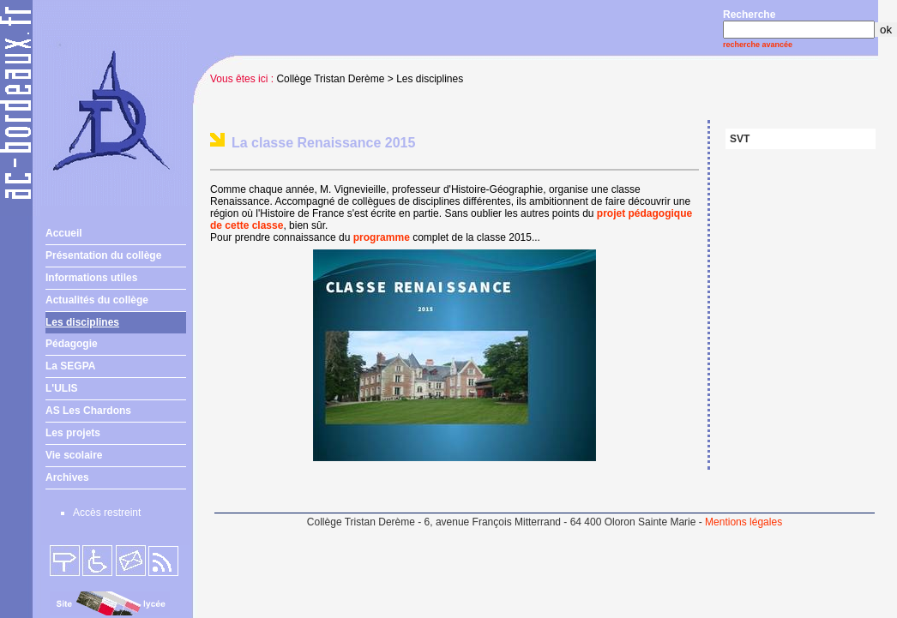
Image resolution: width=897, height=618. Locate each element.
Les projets (72, 433)
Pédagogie (71, 344)
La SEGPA (70, 366)
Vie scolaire (74, 455)
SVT (740, 139)
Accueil (63, 233)
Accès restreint (107, 513)
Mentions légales (743, 522)
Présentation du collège (103, 255)
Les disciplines (82, 322)
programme (381, 237)
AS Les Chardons (88, 411)
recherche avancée (757, 44)
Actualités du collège (96, 300)
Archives (67, 477)
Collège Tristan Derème (330, 79)
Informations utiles (91, 278)
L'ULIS (61, 388)
